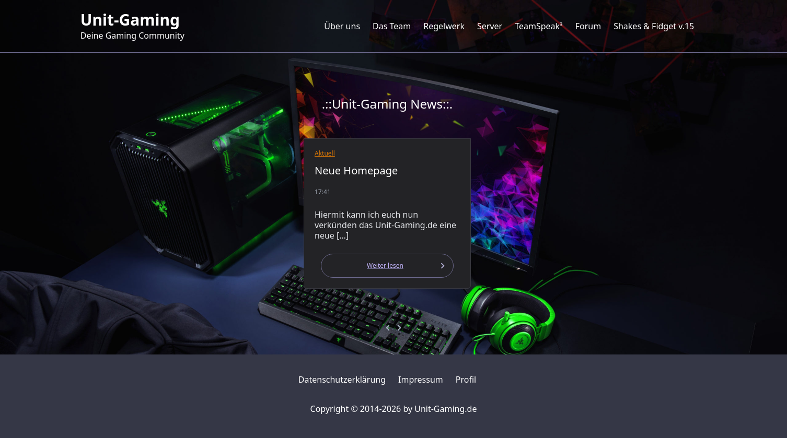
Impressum (420, 379)
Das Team (392, 26)
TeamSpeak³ (539, 26)
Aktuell (325, 153)
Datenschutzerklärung (342, 379)
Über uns (342, 26)
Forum (588, 26)
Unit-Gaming (130, 19)
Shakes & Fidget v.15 (654, 26)
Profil (466, 379)
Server (489, 26)
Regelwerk (444, 26)
